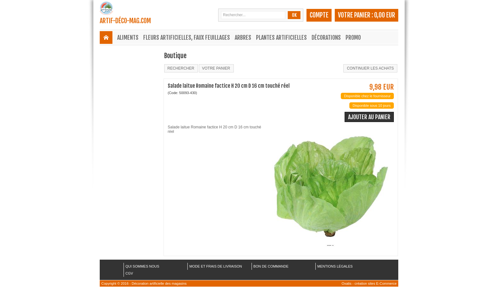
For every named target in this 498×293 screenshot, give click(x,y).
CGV (129, 273)
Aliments (127, 37)
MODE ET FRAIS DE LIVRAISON (215, 266)
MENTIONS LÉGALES (335, 266)
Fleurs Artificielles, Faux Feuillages (186, 37)
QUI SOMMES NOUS (142, 266)
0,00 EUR (384, 15)
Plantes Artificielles (281, 37)
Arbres (243, 37)
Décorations (326, 37)
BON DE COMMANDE (271, 266)
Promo (353, 37)
